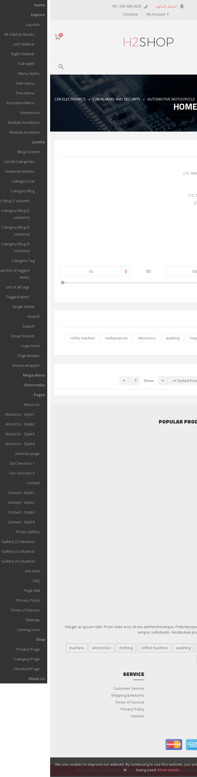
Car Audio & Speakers (173, 435)
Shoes (187, 539)
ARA (189, 37)
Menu (178, 66)
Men (189, 532)
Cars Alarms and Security (171, 442)
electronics (97, 338)
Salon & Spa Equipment (172, 574)
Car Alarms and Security (66, 99)
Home (157, 99)
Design (155, 647)
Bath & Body (182, 560)
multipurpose (66, 338)
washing (122, 338)
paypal (184, 744)
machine (26, 647)
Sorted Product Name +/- (143, 380)
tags (153, 659)
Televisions (183, 505)
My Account (105, 14)
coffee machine (32, 338)
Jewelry (186, 518)
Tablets (186, 498)
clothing (174, 338)
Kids (189, 525)
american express (144, 744)
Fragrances (183, 567)
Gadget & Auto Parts (175, 449)
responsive (149, 338)
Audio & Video (180, 470)
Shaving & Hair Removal (172, 581)
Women (186, 553)
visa (164, 744)
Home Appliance (178, 484)
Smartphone (182, 491)
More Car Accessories (174, 456)
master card (123, 744)
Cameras (185, 477)
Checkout (80, 14)
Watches (185, 546)
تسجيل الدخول (120, 6)
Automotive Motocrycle (121, 99)
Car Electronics (19, 99)
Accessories (182, 463)
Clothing (186, 511)
